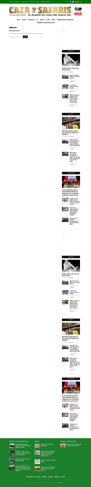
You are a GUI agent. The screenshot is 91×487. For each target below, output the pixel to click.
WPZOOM (60, 482)
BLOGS (48, 20)
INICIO (18, 20)
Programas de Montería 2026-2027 (46, 23)
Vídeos (53, 20)
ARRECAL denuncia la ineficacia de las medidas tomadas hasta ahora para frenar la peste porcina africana (74, 98)
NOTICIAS (24, 20)
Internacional (24, 1)
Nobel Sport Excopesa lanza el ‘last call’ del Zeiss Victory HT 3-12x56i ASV (70, 132)
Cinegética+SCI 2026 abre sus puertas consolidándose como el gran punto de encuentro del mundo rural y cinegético (23, 468)
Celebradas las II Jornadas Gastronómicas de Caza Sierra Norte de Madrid (74, 221)
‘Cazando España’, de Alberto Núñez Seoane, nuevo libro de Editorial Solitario (48, 468)
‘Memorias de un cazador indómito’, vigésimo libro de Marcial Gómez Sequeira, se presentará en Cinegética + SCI (48, 453)
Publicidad (50, 477)
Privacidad (44, 477)
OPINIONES (71, 51)
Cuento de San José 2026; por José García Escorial (75, 76)
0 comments (70, 71)
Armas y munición (34, 1)
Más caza (42, 20)
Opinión (11, 1)
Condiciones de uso (30, 477)
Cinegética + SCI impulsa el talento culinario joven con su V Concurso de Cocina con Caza (75, 201)
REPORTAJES (31, 20)
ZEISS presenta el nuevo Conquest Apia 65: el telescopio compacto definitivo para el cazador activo (75, 142)
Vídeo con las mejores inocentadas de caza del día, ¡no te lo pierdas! (74, 444)
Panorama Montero (46, 1)
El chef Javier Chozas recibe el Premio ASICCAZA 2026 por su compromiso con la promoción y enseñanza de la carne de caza (70, 192)
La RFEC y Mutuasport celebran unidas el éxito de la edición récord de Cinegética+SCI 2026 (23, 445)
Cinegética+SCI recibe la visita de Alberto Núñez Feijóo (22, 459)
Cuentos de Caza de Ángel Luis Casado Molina (47, 444)
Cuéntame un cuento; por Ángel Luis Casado (48, 460)
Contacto (63, 477)
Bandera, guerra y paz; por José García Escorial (70, 69)
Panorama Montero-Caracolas (65, 20)
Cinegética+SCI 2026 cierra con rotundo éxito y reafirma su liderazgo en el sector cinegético (23, 453)
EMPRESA (71, 114)
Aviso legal (38, 477)
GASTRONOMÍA (71, 173)
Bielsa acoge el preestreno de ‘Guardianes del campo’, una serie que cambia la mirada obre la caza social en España (75, 157)
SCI (37, 20)
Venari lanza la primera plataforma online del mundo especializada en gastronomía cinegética (74, 211)
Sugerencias (56, 477)
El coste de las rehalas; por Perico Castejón (74, 86)
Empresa (17, 1)
